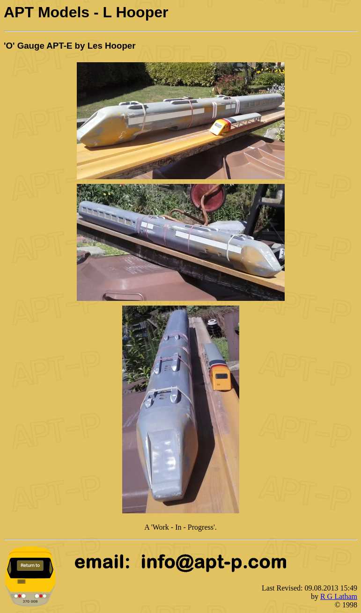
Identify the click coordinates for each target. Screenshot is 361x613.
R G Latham (338, 596)
